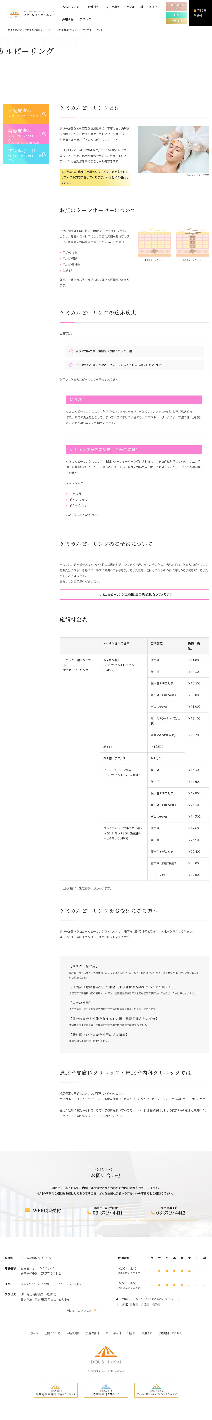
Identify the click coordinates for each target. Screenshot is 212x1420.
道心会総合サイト (176, 6)
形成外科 (177, 21)
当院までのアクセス (79, 1310)
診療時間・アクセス (170, 1333)
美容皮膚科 (113, 7)
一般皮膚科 (92, 7)
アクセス (85, 19)
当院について (70, 7)
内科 (176, 15)
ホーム (34, 1333)
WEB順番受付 (200, 13)
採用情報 (67, 19)
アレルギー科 (134, 7)
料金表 (153, 7)
